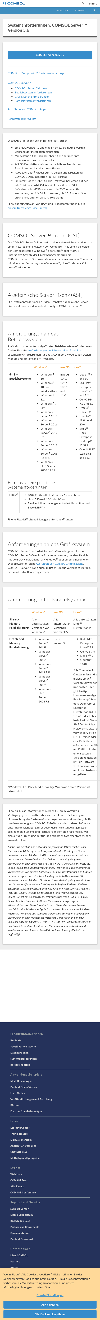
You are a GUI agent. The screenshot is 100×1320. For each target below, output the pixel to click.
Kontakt (80, 10)
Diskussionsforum (21, 1139)
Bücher (14, 1105)
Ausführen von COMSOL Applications (59, 564)
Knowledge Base (20, 1221)
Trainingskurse (19, 1133)
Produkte (16, 1040)
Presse (14, 1267)
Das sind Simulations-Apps (26, 1111)
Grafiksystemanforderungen (32, 96)
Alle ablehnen (50, 1305)
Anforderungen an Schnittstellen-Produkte (54, 350)
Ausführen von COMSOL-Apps (27, 109)
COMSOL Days (19, 1180)
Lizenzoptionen (19, 1052)
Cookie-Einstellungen (50, 1295)
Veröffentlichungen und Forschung (31, 1099)
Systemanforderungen (23, 1058)
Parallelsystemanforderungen (33, 101)
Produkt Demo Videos (23, 1087)
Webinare (16, 1174)
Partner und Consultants (24, 1227)
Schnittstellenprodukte (22, 119)
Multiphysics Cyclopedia (25, 1158)
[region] (50, 1294)
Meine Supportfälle (22, 1215)
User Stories (17, 1093)
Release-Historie (20, 1064)
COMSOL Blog (18, 1152)
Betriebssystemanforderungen (33, 92)
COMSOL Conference (23, 1192)
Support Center (19, 1208)
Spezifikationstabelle (23, 1046)
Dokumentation (19, 1233)
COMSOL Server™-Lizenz (31, 88)
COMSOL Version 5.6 (50, 55)
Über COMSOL (19, 1255)
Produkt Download (21, 1239)
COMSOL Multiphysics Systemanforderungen (37, 73)
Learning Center (20, 1127)
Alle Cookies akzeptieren (50, 1314)
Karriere (15, 1261)
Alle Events (17, 1186)
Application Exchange (23, 1146)
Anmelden (62, 10)
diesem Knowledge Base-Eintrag (27, 208)
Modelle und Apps (21, 1081)
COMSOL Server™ (19, 83)
